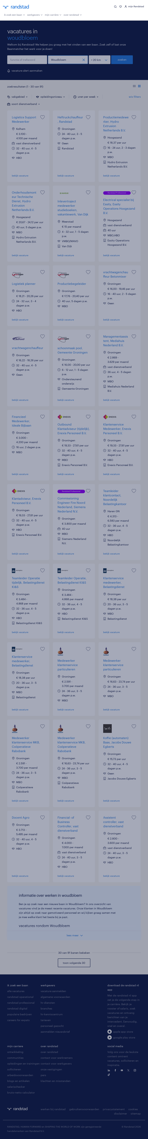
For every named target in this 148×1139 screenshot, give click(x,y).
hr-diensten (48, 1002)
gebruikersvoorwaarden (84, 1109)
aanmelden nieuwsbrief (55, 1031)
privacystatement (114, 1109)
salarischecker (16, 1086)
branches (46, 1008)
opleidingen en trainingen (23, 1063)
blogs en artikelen (18, 1080)
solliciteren (14, 1069)
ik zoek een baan (14, 14)
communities (15, 1057)
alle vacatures (15, 991)
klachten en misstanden (55, 1080)
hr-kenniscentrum (52, 1014)
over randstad (73, 14)
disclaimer (120, 1113)
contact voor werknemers (57, 1057)
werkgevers (35, 14)
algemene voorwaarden (55, 996)
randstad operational (20, 996)
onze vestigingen (51, 1069)
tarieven (46, 1020)
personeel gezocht (52, 1025)
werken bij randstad (53, 1109)
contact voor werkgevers (56, 1063)
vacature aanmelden (53, 991)
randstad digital (17, 1008)
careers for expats (18, 1020)
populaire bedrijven (19, 1014)
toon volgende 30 (74, 962)
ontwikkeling (15, 1052)
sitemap (136, 1113)
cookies (133, 1109)
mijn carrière (53, 14)
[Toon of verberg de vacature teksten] (137, 86)
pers (43, 1075)
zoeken (122, 59)
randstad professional (21, 1002)
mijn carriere (15, 1046)
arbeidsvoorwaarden (20, 1075)
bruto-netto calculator (21, 1092)
